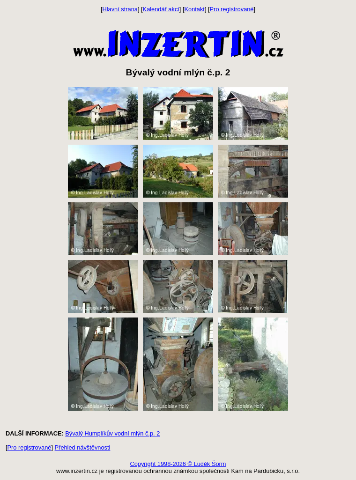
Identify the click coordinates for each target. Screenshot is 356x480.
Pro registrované (232, 9)
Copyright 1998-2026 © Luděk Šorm (178, 463)
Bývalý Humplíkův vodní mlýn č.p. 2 (112, 433)
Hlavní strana (120, 9)
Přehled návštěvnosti (83, 447)
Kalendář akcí (161, 9)
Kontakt (195, 9)
